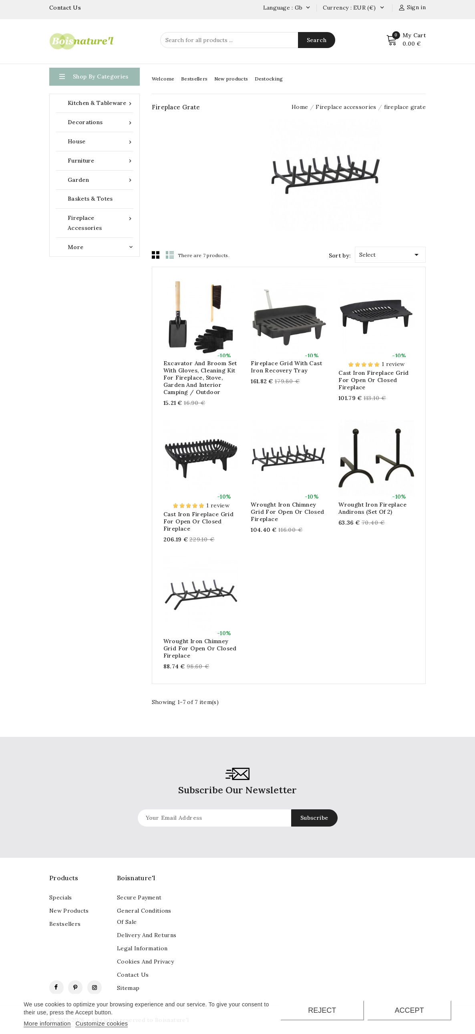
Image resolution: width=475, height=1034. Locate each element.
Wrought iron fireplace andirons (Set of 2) (372, 508)
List (170, 255)
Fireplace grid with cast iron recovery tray (286, 367)
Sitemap (128, 988)
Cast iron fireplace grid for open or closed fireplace (373, 380)
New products (231, 79)
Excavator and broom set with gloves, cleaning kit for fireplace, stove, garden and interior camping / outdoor (200, 378)
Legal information (142, 948)
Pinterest (75, 987)
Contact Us (65, 7)
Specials (60, 897)
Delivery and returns (146, 935)
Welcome (163, 79)
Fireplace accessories (100, 222)
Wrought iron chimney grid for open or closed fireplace (287, 512)
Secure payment (139, 897)
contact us (133, 974)
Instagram (94, 987)
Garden (100, 180)
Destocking (269, 79)
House (100, 142)
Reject (322, 1010)
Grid (156, 255)
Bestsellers (194, 79)
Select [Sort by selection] (390, 253)
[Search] (247, 40)
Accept (409, 1010)
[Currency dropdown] (382, 8)
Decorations (100, 122)
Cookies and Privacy (145, 961)
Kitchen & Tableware (100, 103)
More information (47, 1023)
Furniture (100, 161)
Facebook (56, 987)
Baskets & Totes (90, 198)
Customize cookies (101, 1023)
